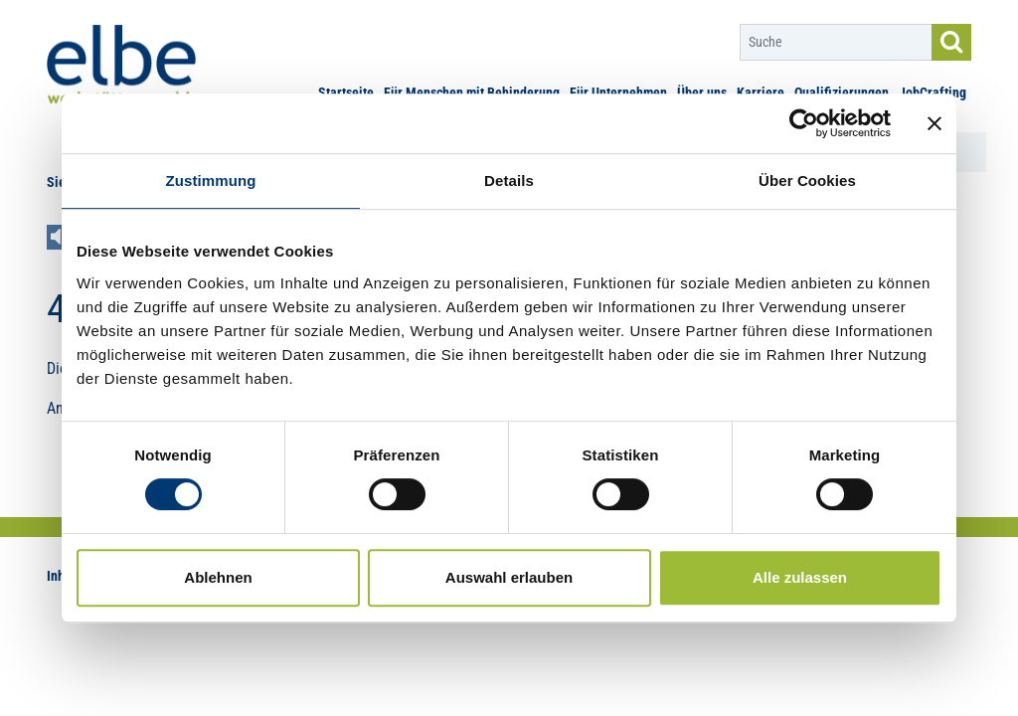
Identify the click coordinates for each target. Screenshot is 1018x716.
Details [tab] (509, 180)
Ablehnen (218, 577)
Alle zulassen (800, 577)
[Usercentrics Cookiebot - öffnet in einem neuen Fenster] (804, 123)
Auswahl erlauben (509, 577)
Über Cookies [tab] (807, 180)
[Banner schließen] (934, 123)
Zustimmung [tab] (211, 180)
